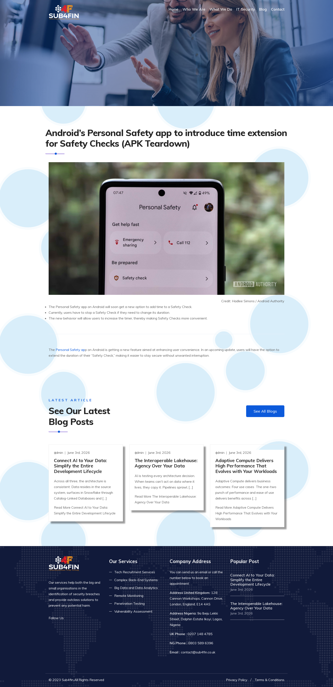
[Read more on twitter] (76, 618)
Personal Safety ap (70, 350)
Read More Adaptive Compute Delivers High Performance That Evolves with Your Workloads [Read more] (246, 513)
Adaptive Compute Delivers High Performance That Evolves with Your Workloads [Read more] (246, 466)
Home (173, 9)
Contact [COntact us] (277, 9)
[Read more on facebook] (70, 618)
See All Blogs (265, 411)
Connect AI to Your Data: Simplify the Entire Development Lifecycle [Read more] (80, 466)
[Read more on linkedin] (82, 618)
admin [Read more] (59, 452)
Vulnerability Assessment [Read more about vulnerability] (133, 611)
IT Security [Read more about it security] (245, 9)
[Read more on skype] (89, 618)
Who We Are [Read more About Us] (194, 9)
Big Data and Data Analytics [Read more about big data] (136, 588)
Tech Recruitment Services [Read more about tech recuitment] (134, 572)
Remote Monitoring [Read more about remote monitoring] (128, 595)
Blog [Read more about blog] (263, 9)
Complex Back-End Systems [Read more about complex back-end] (136, 580)
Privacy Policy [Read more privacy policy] (236, 680)
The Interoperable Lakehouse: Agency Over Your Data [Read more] (166, 463)
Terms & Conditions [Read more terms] (269, 680)
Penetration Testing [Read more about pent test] (129, 603)
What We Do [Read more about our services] (221, 9)
